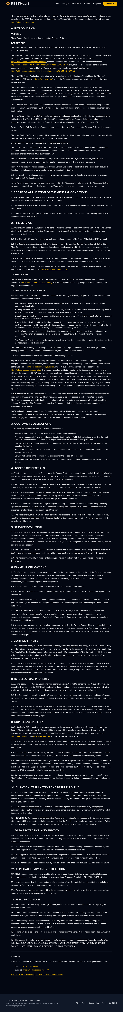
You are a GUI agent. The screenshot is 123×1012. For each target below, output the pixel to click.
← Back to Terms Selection (22, 974)
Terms (104, 1003)
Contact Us (110, 3)
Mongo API (97, 3)
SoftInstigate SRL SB (19, 1000)
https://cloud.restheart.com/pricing (37, 282)
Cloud (57, 3)
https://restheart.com (20, 736)
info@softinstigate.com (30, 966)
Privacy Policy (81, 1003)
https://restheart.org (43, 79)
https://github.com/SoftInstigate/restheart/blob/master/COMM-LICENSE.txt (43, 71)
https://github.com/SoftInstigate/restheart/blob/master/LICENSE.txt (39, 65)
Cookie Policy (94, 1003)
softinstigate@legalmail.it (17, 1006)
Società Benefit (34, 1000)
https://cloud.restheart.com (22, 22)
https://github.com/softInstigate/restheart (28, 62)
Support (87, 3)
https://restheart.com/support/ (55, 269)
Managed (65, 3)
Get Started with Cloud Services (49, 974)
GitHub (113, 1003)
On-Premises (76, 3)
